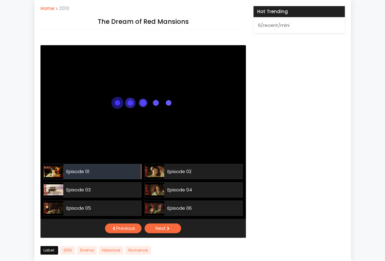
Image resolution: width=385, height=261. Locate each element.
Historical (111, 250)
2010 (64, 8)
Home (47, 8)
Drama (87, 250)
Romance (138, 250)
